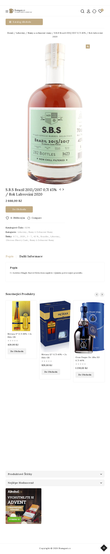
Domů (10, 33)
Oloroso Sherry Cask (17, 240)
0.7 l (15, 236)
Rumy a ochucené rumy (39, 33)
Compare (37, 218)
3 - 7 (29, 236)
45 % (36, 236)
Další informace (31, 256)
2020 (22, 236)
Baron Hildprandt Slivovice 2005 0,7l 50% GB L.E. (63, 193)
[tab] (11, 256)
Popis (10, 256)
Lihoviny (20, 33)
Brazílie (44, 236)
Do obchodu (19, 209)
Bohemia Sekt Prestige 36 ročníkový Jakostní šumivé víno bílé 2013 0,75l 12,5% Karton (60, 193)
